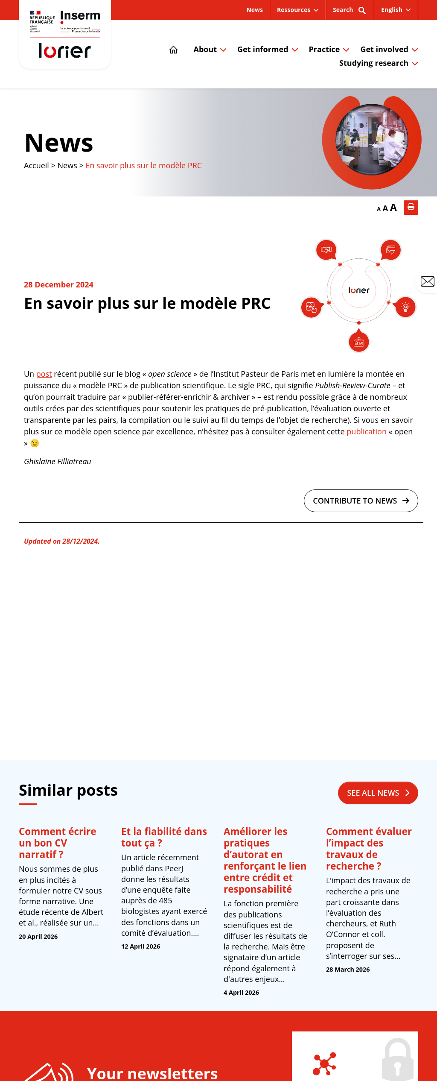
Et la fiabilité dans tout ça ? (164, 837)
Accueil (36, 165)
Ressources (293, 10)
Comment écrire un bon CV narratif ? (57, 843)
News (254, 10)
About (205, 49)
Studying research (373, 63)
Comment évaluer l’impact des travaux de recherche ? (369, 849)
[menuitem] (396, 10)
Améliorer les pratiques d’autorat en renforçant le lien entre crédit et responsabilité (265, 860)
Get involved (384, 49)
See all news (378, 793)
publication (367, 431)
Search (350, 13)
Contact (429, 282)
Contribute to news (361, 500)
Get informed (262, 49)
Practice (324, 49)
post (44, 374)
